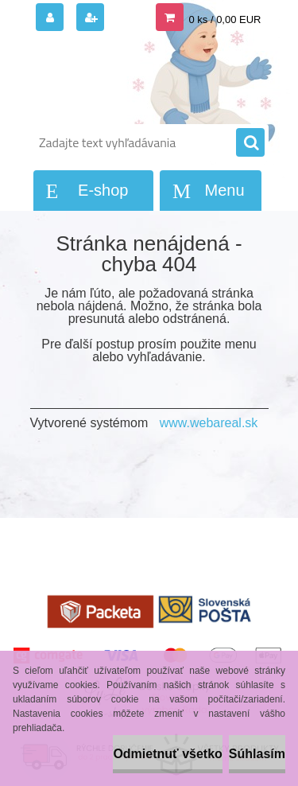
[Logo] (139, 78)
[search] (250, 143)
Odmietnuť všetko (167, 754)
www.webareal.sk (209, 423)
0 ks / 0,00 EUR (224, 19)
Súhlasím (257, 754)
